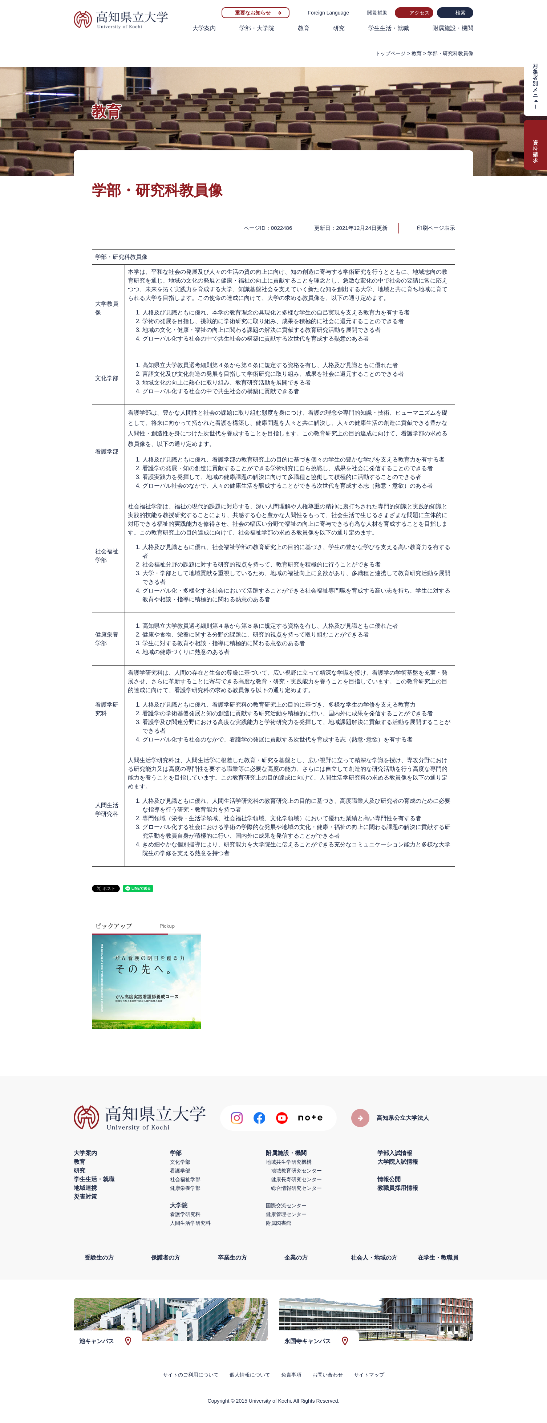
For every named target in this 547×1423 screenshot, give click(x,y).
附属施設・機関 (453, 28)
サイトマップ (369, 1375)
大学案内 (204, 28)
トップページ (390, 53)
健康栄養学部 (185, 1188)
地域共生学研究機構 (289, 1162)
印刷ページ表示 (436, 228)
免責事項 (291, 1375)
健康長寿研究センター (296, 1179)
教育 (303, 28)
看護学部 (180, 1171)
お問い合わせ (327, 1375)
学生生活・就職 (388, 28)
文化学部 (180, 1162)
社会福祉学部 (185, 1179)
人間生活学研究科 (190, 1223)
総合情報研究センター (296, 1188)
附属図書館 (278, 1223)
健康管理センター (286, 1214)
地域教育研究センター (296, 1171)
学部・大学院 (256, 28)
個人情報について (250, 1375)
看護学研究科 (185, 1214)
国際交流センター (286, 1205)
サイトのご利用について (191, 1375)
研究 (339, 28)
